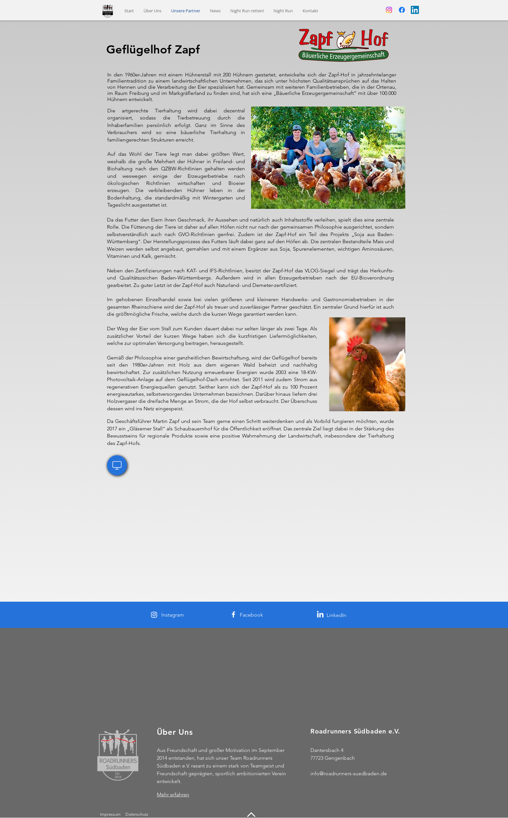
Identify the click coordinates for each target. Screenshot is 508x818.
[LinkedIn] (415, 10)
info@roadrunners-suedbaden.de (348, 773)
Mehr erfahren (173, 794)
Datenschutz (137, 814)
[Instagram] (389, 10)
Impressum (110, 814)
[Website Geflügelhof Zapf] (117, 465)
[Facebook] (402, 10)
